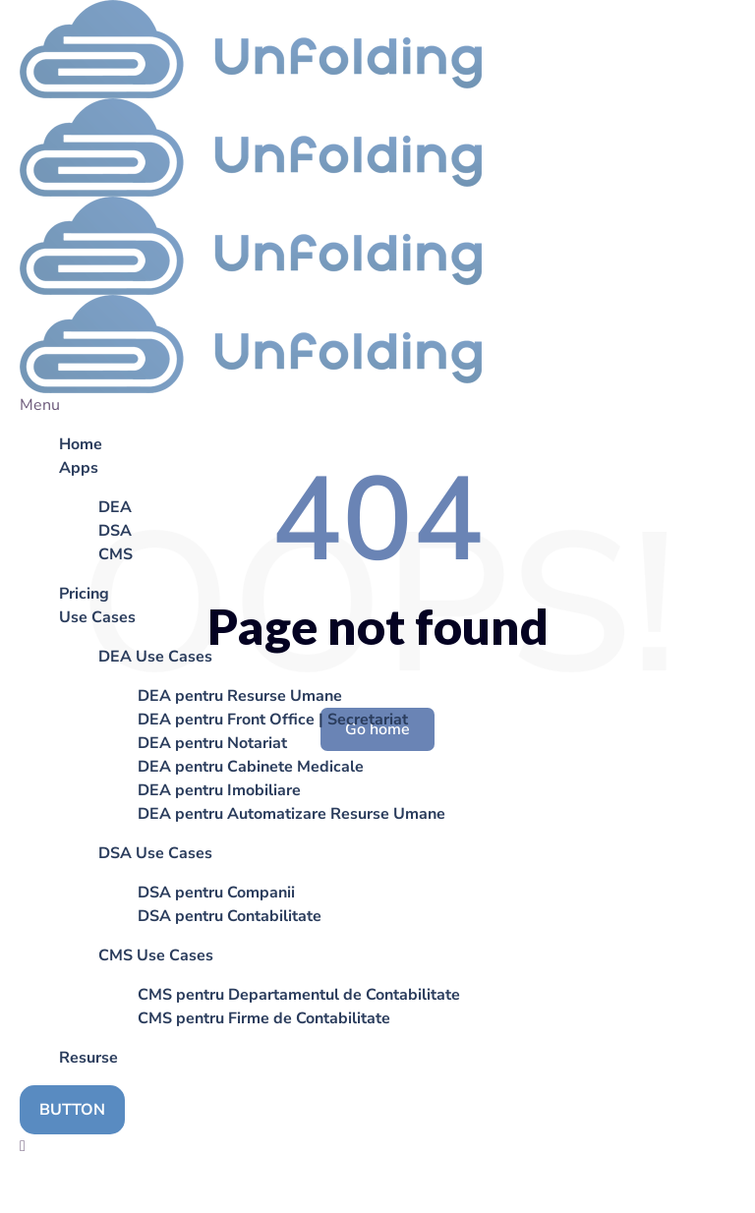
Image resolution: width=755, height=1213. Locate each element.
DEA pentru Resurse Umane (240, 696)
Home (80, 444)
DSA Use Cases (155, 853)
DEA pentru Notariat (212, 743)
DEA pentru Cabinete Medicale (251, 767)
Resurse (88, 1058)
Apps (78, 468)
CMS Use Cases (155, 955)
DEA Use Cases (155, 656)
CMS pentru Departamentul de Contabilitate (299, 995)
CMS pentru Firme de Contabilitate (264, 1018)
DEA (115, 507)
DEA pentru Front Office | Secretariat (273, 719)
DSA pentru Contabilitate (229, 916)
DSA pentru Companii (216, 892)
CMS (115, 554)
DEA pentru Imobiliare (219, 790)
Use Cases (97, 617)
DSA (115, 531)
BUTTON (72, 1110)
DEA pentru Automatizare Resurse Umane (291, 814)
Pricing (84, 594)
